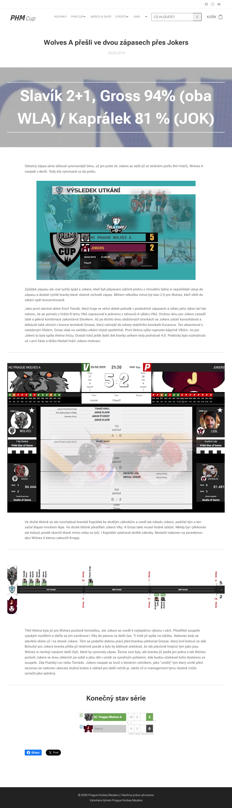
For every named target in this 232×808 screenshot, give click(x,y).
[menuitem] (120, 17)
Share (33, 752)
